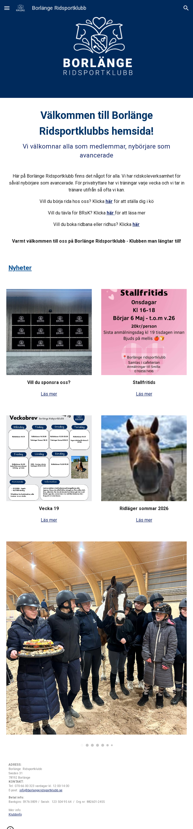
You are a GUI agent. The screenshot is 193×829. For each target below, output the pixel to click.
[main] (96, 176)
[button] (7, 8)
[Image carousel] (96, 644)
